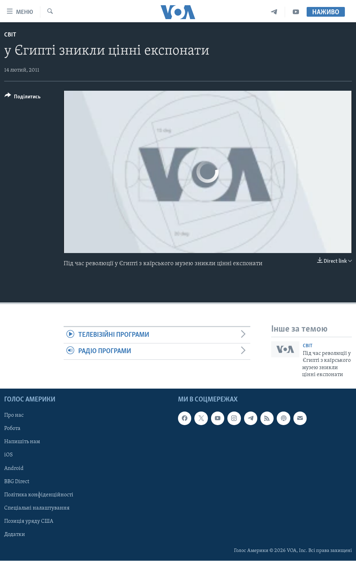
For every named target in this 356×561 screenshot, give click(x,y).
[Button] (23, 98)
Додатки (14, 534)
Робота (12, 429)
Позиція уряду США (28, 521)
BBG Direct (16, 482)
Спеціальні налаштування (37, 508)
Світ (10, 35)
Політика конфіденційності (38, 495)
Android (14, 468)
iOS (8, 455)
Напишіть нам (22, 442)
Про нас (14, 415)
